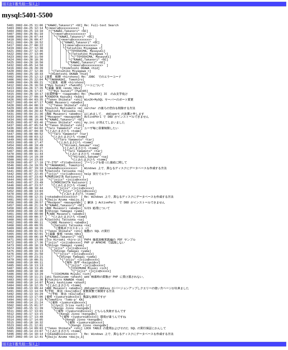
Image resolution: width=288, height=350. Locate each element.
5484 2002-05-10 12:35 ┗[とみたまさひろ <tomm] (74, 285)
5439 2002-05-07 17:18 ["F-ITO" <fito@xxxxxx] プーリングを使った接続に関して (73, 162)
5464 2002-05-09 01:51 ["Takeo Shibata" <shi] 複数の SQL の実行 (76, 231)
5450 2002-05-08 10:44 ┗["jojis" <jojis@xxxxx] (76, 188)
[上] (36, 4)
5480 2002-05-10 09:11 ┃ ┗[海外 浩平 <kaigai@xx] (73, 262)
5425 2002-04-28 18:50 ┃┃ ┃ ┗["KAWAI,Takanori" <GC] (73, 62)
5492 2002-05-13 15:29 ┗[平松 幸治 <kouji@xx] (75, 294)
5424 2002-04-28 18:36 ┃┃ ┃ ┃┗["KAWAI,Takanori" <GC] (72, 60)
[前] (5, 4)
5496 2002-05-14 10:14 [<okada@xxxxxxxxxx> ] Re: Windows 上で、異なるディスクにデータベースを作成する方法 (88, 334)
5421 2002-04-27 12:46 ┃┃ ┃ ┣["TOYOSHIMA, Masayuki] (73, 51)
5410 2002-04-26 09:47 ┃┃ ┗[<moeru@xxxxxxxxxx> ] (74, 40)
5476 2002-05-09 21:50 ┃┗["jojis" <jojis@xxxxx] (75, 254)
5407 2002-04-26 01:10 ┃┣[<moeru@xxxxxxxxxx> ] (75, 34)
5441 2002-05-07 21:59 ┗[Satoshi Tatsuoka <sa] (76, 171)
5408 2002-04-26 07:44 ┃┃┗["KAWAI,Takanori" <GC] (74, 37)
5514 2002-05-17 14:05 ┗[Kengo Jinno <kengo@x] (75, 320)
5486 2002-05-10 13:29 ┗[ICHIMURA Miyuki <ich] (76, 274)
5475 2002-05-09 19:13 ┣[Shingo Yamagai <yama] (76, 251)
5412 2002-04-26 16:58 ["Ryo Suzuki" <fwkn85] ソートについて (75, 85)
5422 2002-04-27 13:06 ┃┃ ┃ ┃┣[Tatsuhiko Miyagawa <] (72, 54)
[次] (11, 4)
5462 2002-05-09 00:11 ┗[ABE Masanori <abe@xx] (76, 222)
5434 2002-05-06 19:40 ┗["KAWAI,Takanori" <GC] (76, 120)
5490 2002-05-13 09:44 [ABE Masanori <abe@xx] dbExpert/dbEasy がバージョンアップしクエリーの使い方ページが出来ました (95, 288)
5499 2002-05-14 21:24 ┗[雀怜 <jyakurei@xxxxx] (76, 302)
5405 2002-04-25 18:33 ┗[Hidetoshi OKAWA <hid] (76, 74)
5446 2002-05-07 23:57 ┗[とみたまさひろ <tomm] (74, 185)
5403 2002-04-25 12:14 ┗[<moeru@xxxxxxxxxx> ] (76, 28)
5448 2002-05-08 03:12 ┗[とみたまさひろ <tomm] (74, 137)
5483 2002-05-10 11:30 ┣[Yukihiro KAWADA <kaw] (76, 280)
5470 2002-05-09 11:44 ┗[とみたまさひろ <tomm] (72, 154)
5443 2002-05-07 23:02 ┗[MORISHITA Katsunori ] (76, 177)
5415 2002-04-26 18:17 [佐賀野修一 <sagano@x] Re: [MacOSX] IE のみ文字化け (74, 94)
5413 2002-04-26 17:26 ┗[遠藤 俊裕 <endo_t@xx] (75, 88)
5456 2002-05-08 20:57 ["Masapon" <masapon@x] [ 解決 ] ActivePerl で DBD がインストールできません (83, 202)
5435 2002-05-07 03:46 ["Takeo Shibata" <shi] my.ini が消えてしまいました (74, 122)
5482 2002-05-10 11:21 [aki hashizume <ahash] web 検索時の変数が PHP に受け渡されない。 (74, 277)
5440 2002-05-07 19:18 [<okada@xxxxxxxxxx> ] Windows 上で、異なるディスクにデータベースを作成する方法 (84, 168)
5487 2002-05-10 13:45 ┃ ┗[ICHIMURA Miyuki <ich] (74, 268)
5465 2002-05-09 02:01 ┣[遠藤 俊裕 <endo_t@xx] (75, 234)
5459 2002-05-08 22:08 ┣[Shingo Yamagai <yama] (76, 211)
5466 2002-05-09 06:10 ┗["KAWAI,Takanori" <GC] (76, 237)
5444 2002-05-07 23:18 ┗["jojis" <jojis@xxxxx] (76, 180)
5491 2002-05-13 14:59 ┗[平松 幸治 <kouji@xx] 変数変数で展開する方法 (72, 291)
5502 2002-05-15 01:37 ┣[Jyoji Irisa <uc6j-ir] (76, 305)
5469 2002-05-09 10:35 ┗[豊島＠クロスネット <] (73, 228)
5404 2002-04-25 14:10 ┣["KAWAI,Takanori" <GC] (76, 31)
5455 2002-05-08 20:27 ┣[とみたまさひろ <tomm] (73, 148)
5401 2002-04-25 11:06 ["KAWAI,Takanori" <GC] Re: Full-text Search (77, 25)
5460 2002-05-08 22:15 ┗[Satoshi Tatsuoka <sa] (76, 220)
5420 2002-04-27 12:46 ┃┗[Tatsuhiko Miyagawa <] (75, 71)
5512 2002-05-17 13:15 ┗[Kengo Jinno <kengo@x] (75, 314)
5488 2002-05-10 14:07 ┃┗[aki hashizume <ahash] (76, 282)
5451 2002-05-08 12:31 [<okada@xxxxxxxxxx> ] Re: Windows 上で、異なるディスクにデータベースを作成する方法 (88, 197)
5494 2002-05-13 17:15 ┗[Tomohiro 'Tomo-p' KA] (76, 300)
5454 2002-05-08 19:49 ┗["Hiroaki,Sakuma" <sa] (75, 145)
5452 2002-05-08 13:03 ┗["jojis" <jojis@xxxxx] (75, 191)
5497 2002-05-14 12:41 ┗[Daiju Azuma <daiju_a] (76, 337)
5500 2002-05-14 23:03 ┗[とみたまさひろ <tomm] (72, 160)
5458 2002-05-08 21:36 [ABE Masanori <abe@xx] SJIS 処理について (76, 208)
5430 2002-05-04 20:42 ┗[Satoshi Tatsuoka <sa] (76, 111)
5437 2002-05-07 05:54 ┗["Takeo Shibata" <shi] (76, 125)
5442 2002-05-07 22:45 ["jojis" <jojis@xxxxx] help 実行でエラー (76, 174)
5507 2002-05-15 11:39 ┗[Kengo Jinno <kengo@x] (76, 308)
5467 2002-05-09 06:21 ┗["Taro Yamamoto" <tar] (75, 151)
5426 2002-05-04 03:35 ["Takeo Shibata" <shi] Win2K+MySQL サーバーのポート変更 (74, 100)
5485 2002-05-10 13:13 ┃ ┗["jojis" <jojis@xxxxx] (74, 265)
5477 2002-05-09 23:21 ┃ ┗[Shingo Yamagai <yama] (75, 257)
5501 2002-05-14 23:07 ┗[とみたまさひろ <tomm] (74, 331)
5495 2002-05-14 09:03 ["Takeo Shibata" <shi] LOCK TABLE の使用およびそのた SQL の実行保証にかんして (84, 328)
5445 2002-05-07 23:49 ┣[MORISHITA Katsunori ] (76, 182)
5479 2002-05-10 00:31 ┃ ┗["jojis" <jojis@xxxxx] (74, 260)
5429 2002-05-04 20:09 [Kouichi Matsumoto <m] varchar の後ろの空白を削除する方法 (74, 108)
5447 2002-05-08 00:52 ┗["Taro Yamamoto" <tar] (76, 134)
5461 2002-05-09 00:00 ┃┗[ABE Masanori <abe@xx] (76, 214)
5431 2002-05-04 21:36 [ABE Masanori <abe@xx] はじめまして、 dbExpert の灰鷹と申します (73, 114)
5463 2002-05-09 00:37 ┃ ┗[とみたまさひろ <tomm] (73, 217)
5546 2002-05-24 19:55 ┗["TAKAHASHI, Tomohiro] (76, 165)
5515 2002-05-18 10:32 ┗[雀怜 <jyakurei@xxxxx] (74, 322)
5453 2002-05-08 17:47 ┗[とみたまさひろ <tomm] (73, 142)
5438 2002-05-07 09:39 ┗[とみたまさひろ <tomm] (74, 131)
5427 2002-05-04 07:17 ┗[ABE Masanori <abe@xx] (76, 102)
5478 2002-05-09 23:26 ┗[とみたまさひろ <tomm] (73, 194)
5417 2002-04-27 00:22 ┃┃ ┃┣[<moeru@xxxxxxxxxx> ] (73, 45)
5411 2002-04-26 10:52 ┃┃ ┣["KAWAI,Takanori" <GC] (74, 42)
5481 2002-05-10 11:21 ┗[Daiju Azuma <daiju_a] (76, 200)
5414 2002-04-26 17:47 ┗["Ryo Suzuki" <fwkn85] (76, 91)
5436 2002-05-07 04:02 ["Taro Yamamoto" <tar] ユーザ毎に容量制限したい (74, 128)
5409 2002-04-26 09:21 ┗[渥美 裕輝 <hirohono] (75, 82)
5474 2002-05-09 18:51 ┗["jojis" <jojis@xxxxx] (76, 248)
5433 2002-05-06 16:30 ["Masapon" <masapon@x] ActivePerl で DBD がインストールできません (75, 117)
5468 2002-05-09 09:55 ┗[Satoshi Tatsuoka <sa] (76, 225)
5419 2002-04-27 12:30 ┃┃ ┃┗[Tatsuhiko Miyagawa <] (73, 48)
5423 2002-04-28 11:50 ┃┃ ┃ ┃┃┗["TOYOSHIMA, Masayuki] (71, 57)
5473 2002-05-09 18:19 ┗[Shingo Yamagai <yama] (76, 245)
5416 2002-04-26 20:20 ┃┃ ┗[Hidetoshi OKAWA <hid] (74, 68)
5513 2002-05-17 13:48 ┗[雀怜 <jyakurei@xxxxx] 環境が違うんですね (72, 317)
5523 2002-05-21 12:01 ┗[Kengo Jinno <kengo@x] (74, 325)
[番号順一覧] (23, 4)
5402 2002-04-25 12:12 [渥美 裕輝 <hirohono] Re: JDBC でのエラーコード (74, 77)
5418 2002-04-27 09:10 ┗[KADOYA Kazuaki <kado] (76, 97)
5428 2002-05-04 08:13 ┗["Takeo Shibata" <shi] (76, 105)
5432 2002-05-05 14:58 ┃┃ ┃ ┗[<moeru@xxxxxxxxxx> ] (72, 65)
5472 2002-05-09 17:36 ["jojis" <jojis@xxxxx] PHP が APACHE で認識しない (75, 242)
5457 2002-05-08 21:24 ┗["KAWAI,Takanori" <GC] (76, 205)
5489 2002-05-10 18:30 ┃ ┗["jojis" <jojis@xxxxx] (73, 271)
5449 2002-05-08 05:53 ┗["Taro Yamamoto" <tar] (76, 140)
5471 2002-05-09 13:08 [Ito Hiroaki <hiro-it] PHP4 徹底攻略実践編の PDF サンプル (74, 240)
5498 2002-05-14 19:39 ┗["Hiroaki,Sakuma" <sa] (74, 157)
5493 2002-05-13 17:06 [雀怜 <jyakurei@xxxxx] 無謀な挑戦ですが (74, 297)
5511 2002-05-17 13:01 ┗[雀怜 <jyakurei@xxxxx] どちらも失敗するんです (72, 311)
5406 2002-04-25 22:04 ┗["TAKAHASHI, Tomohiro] (76, 80)
